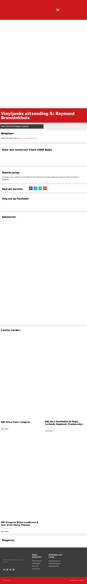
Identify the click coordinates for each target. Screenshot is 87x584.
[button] (57, 10)
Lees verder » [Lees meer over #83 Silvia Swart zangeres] (5, 429)
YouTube (34, 138)
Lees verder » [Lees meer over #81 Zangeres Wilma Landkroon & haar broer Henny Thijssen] (5, 531)
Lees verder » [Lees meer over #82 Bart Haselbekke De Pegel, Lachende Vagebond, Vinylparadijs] (49, 431)
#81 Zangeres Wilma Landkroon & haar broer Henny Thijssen (19, 523)
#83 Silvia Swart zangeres (15, 422)
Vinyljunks (25, 126)
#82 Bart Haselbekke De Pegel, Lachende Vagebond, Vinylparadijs (64, 423)
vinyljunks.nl (24, 138)
